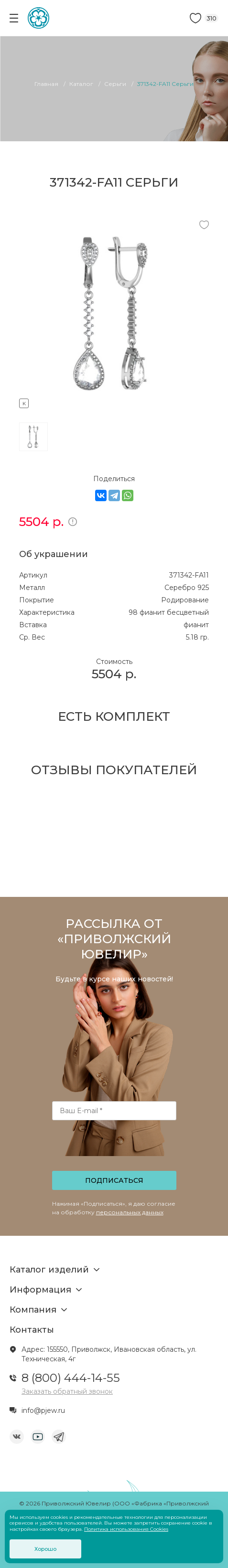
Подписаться (114, 1180)
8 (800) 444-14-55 (71, 1378)
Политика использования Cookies (126, 1529)
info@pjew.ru (43, 1410)
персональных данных (129, 1212)
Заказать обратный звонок (67, 1391)
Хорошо (45, 1549)
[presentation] (114, 1148)
